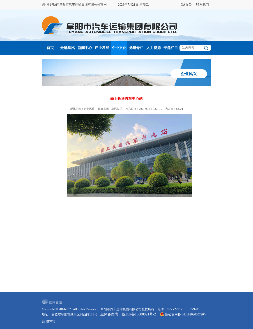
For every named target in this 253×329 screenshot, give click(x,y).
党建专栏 (136, 48)
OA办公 (186, 4)
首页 (50, 48)
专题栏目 (170, 48)
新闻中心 (85, 48)
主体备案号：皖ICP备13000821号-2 (128, 314)
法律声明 (49, 322)
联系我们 (202, 4)
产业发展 (102, 48)
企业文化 (119, 48)
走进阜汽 (67, 48)
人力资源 (153, 48)
